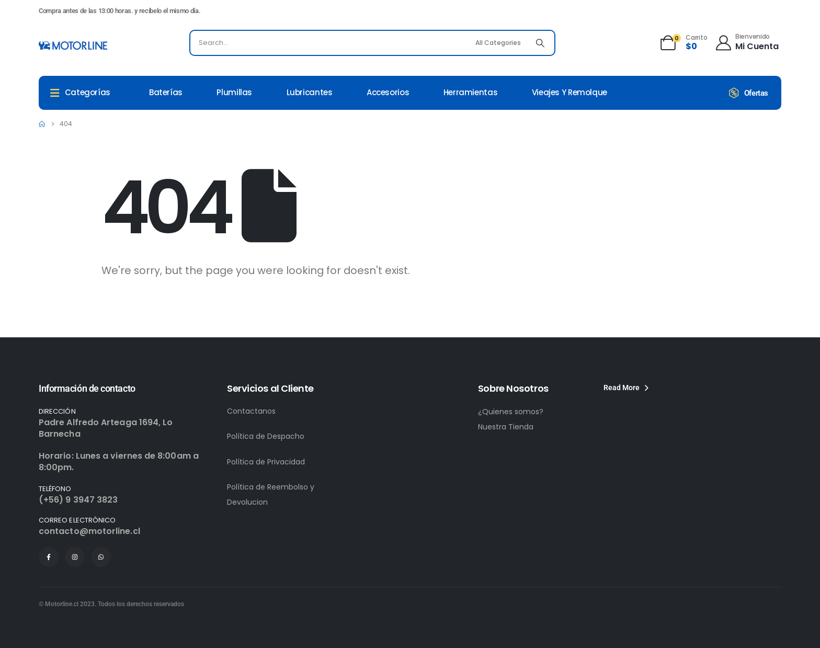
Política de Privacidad (266, 462)
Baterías (166, 92)
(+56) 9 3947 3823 (78, 500)
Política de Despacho (265, 436)
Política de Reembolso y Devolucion (270, 494)
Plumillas (234, 92)
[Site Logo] (73, 45)
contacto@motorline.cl (89, 531)
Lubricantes (310, 92)
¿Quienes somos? (510, 411)
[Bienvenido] (746, 41)
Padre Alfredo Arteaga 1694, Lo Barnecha (106, 428)
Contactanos (251, 411)
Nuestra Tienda (505, 427)
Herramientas (470, 92)
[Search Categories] (499, 43)
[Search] (540, 43)
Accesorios (388, 92)
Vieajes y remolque (569, 92)
